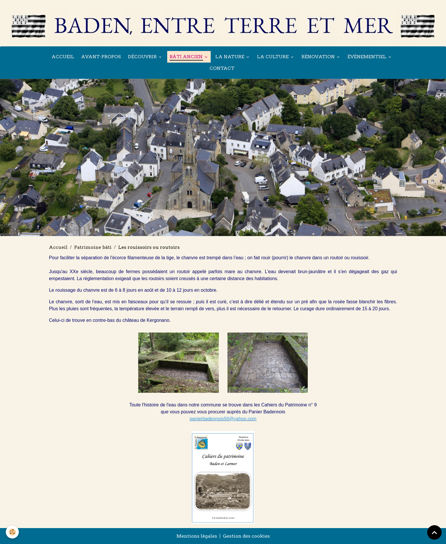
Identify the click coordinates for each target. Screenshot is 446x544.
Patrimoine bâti (93, 247)
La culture (273, 56)
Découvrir (143, 56)
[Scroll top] (434, 532)
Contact (222, 68)
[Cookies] (12, 531)
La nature (230, 56)
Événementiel (367, 56)
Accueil (63, 56)
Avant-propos (101, 56)
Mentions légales (196, 536)
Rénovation (318, 56)
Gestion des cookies (246, 536)
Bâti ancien (187, 56)
